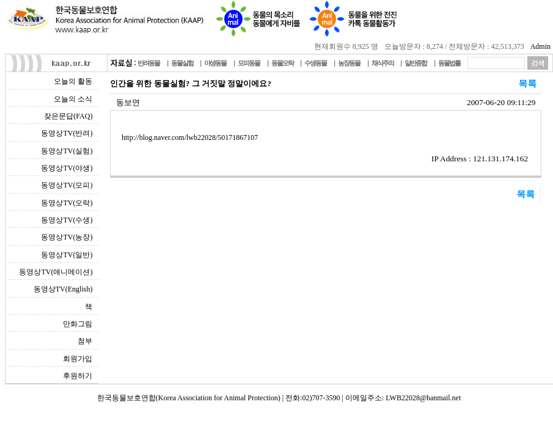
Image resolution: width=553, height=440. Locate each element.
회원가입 (77, 358)
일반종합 (416, 63)
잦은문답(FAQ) (68, 116)
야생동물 (215, 63)
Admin (540, 46)
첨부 (85, 341)
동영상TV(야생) (66, 168)
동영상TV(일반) (66, 255)
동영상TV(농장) (66, 237)
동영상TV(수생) (66, 220)
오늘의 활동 (73, 81)
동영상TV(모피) (66, 185)
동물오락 (282, 63)
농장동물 (349, 63)
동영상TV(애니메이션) (55, 272)
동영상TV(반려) (66, 133)
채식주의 (383, 63)
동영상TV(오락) (66, 203)
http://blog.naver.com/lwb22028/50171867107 (190, 137)
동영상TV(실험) (66, 151)
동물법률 (449, 63)
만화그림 (77, 324)
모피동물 (249, 63)
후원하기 (77, 376)
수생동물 (315, 63)
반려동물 (148, 63)
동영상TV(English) (63, 289)
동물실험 (182, 63)
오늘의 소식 (73, 99)
